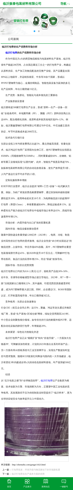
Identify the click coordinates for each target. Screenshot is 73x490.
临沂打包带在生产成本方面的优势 (28, 474)
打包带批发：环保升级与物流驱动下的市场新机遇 (36, 470)
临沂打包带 (47, 380)
